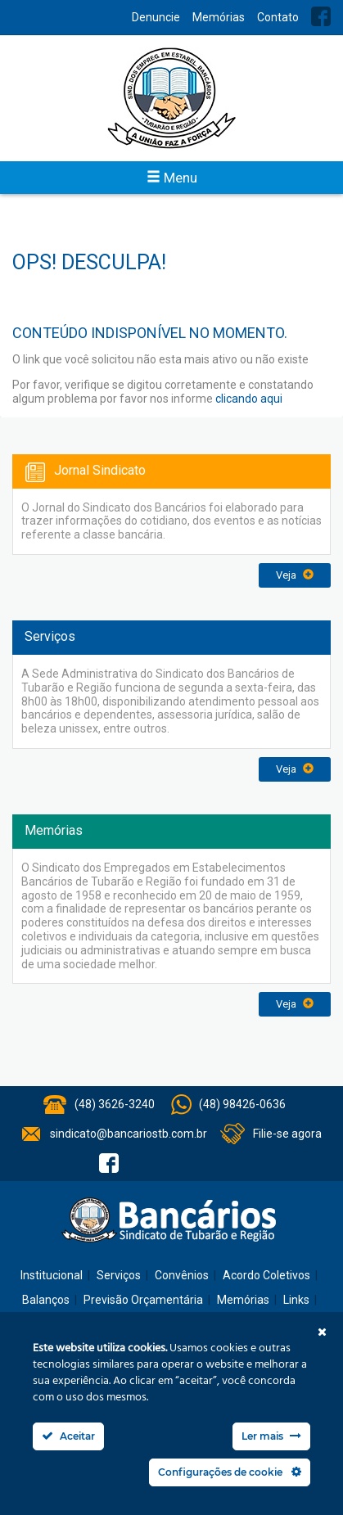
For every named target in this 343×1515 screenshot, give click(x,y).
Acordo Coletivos (266, 1275)
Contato (278, 17)
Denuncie (156, 17)
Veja (295, 575)
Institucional (51, 1275)
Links (296, 1299)
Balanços (46, 1299)
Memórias (218, 17)
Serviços (119, 1275)
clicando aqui (248, 398)
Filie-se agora (287, 1133)
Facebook (321, 16)
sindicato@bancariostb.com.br (128, 1133)
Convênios (182, 1275)
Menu (172, 177)
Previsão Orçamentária (143, 1299)
